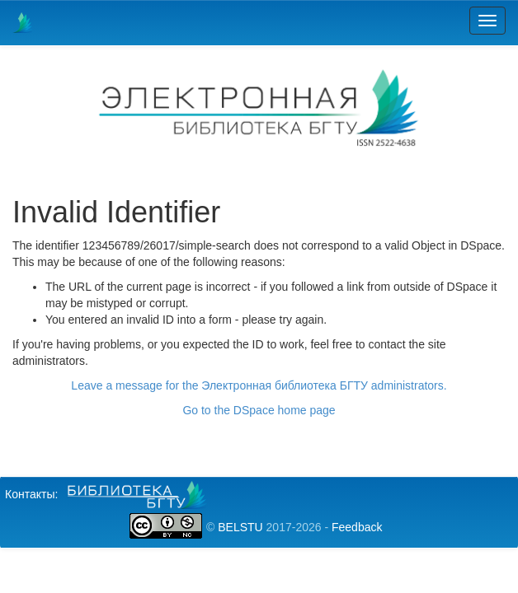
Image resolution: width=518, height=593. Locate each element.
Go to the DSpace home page (258, 410)
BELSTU (240, 527)
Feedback (357, 527)
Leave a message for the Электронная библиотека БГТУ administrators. (258, 385)
